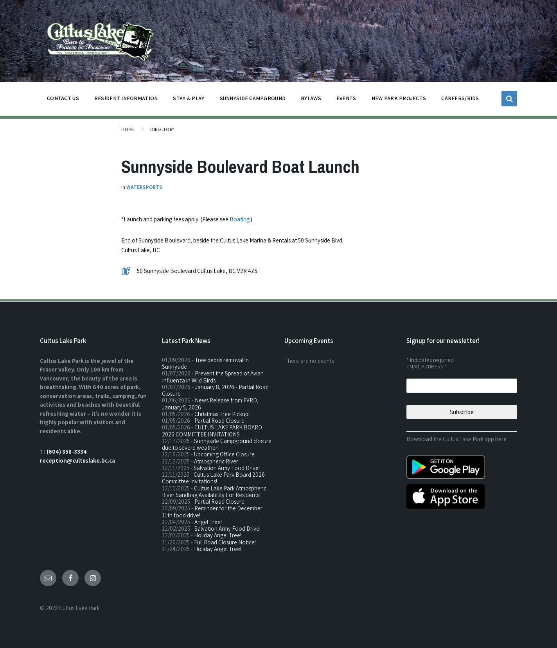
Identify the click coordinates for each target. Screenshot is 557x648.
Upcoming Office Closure (224, 454)
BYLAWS (311, 100)
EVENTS (346, 98)
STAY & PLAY (188, 100)
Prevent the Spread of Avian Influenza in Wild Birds (213, 377)
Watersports (144, 187)
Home (128, 129)
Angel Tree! (208, 522)
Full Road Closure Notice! (225, 542)
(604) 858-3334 (67, 451)
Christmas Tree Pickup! (222, 414)
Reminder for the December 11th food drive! (212, 511)
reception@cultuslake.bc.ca (77, 460)
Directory (162, 129)
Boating (240, 219)
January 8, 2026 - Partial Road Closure (215, 390)
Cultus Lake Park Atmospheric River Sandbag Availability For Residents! (214, 492)
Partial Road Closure (219, 420)
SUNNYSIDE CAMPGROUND (253, 100)
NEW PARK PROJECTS (399, 100)
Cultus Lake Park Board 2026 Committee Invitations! (213, 478)
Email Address (426, 366)
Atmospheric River (216, 461)
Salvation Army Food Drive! (227, 468)
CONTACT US (63, 100)
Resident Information (126, 100)
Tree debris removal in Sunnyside (205, 363)
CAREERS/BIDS (460, 98)
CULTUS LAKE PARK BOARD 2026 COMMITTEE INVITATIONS (212, 431)
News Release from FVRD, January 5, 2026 (210, 404)
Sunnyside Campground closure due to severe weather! (216, 444)
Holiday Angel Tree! (217, 535)
